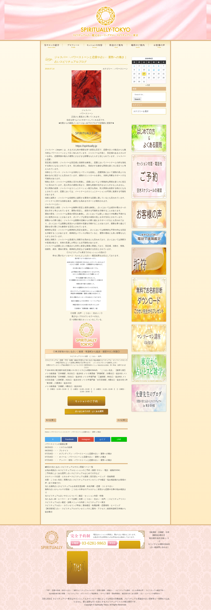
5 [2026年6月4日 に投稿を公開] (153, 66)
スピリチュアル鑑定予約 (154, 590)
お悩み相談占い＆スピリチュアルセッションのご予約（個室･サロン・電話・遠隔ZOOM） (83, 470)
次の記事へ (122, 420)
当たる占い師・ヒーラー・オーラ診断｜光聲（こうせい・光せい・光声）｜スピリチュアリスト (85, 499)
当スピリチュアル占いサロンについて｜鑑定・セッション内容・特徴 (74, 496)
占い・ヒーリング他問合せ (150, 594)
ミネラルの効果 (65, 447)
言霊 (80, 360)
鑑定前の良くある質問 (130, 594)
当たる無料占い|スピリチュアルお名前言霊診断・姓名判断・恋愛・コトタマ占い (79, 486)
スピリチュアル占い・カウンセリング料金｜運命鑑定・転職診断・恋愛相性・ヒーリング (82, 505)
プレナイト (63, 450)
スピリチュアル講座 (122, 590)
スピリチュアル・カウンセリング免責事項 (82, 594)
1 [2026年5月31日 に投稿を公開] (134, 66)
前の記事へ (50, 420)
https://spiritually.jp (86, 145)
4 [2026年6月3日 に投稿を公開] (148, 66)
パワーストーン (121, 69)
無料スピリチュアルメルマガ (84, 590)
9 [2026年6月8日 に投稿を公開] (139, 70)
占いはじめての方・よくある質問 (88, 411)
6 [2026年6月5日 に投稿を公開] (158, 66)
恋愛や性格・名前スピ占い (61, 590)
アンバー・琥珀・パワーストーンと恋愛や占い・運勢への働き (85, 460)
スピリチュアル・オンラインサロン (113, 360)
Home (47, 432)
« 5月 (148, 85)
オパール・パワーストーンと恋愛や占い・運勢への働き (82, 457)
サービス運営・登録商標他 (110, 594)
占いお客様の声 (137, 590)
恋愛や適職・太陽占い (105, 590)
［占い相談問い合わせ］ (159, 547)
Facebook (69, 439)
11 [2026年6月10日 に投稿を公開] (149, 70)
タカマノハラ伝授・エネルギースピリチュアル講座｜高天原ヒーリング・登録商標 (80, 476)
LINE (119, 439)
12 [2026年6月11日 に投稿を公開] (154, 70)
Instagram (86, 439)
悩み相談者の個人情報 (57, 594)
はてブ (102, 439)
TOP (48, 590)
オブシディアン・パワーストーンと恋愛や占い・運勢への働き (85, 454)
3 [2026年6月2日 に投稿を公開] (144, 66)
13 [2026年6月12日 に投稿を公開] (158, 70)
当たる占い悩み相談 (93, 360)
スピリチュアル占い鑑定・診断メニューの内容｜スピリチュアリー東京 (75, 502)
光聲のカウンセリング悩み (56, 365)
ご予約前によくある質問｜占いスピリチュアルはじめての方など (72, 473)
